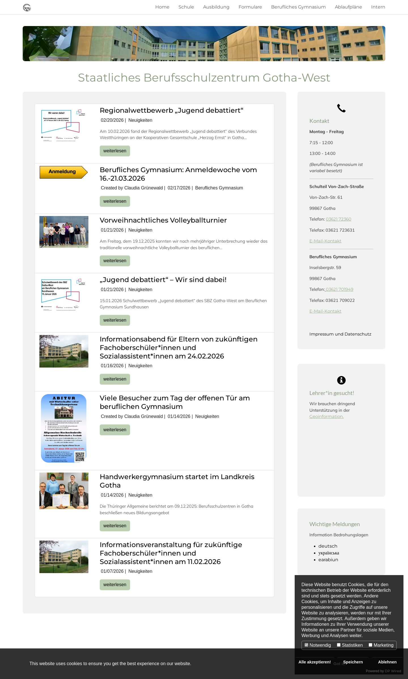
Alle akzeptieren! (315, 662)
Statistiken (350, 645)
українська (328, 553)
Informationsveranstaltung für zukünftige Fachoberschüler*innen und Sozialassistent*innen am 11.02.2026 (171, 553)
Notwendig (318, 645)
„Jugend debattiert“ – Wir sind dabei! (163, 280)
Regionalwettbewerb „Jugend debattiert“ (171, 110)
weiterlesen (114, 150)
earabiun (328, 559)
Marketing (381, 645)
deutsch (327, 546)
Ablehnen (387, 662)
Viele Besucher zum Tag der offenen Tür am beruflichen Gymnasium (175, 402)
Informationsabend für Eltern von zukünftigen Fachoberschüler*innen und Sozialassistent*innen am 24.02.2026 (179, 347)
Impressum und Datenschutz (340, 334)
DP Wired (393, 671)
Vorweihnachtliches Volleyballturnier (163, 220)
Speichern (353, 662)
